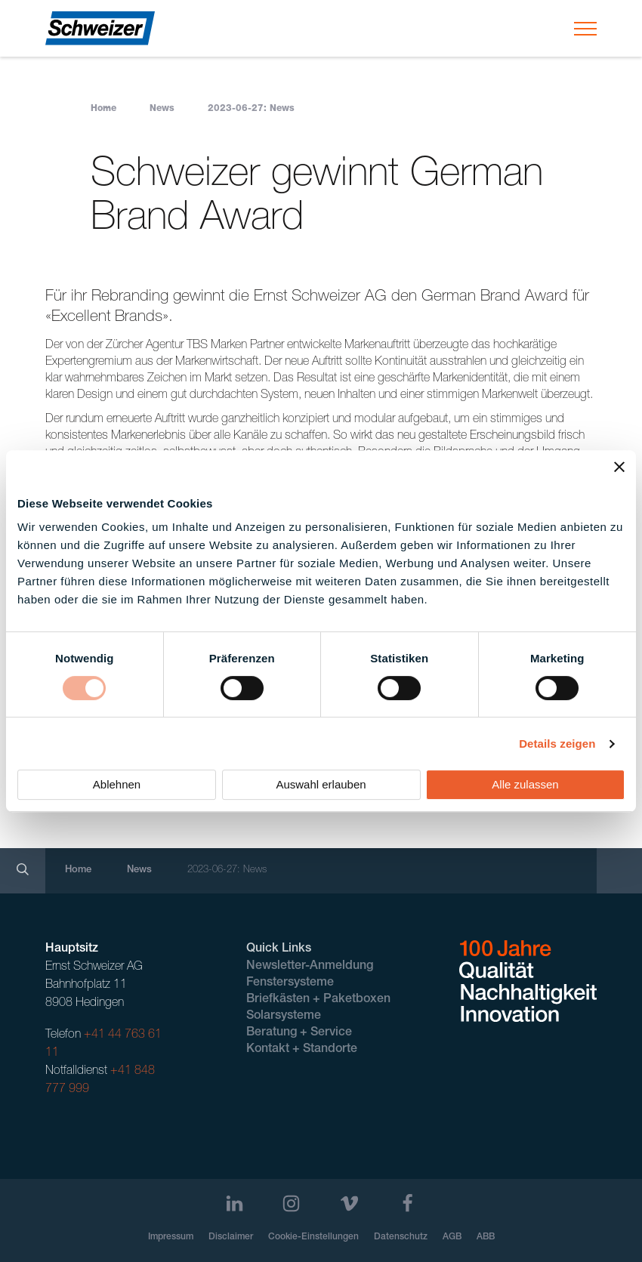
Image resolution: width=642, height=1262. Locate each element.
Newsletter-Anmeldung (309, 967)
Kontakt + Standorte (301, 1050)
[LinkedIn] (234, 1203)
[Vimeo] (349, 1203)
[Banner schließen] (619, 466)
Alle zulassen (525, 784)
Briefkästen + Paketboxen (318, 1000)
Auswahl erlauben (321, 784)
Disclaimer (230, 1237)
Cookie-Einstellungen (313, 1237)
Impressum (170, 1237)
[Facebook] (407, 1203)
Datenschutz (400, 1237)
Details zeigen (557, 743)
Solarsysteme (283, 1017)
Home (103, 108)
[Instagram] (291, 1203)
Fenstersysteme (290, 983)
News (162, 108)
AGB (452, 1237)
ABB (486, 1237)
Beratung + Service (299, 1033)
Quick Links (278, 949)
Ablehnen (116, 784)
